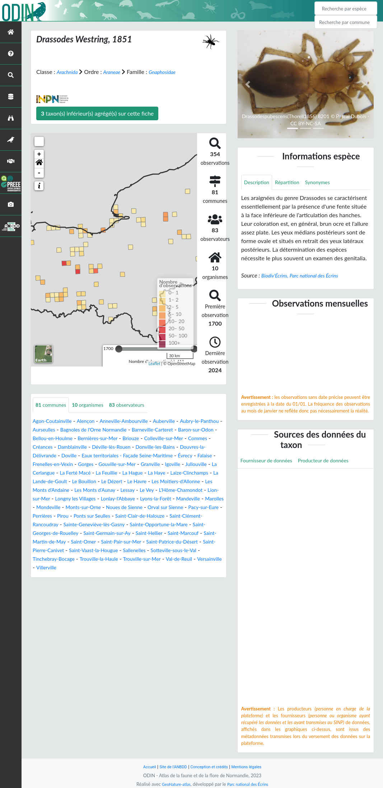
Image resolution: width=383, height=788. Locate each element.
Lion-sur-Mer (84, 507)
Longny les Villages (128, 507)
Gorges (200, 464)
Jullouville (143, 473)
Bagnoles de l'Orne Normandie (128, 430)
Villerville (95, 585)
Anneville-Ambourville (136, 421)
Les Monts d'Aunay (104, 499)
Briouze (190, 438)
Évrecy (103, 464)
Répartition (293, 182)
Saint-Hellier (134, 550)
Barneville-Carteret (196, 430)
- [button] (39, 173)
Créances (121, 447)
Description (258, 182)
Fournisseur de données (270, 462)
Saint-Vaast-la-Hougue (120, 568)
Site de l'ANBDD (169, 766)
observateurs (139, 405)
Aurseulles (72, 430)
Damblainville (155, 447)
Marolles (101, 516)
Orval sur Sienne (75, 525)
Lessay (141, 499)
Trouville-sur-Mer (176, 576)
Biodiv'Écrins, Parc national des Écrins (305, 276)
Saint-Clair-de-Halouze (83, 533)
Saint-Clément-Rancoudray (151, 533)
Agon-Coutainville (55, 421)
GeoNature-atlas (173, 784)
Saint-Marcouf (173, 550)
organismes (95, 405)
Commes (93, 447)
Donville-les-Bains (59, 456)
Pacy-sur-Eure (118, 525)
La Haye (121, 482)
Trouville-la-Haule (127, 576)
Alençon (93, 421)
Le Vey (162, 499)
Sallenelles (167, 568)
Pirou (175, 525)
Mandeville (71, 516)
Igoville (117, 473)
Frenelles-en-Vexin (162, 464)
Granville (92, 473)
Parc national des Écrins (250, 784)
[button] (39, 163)
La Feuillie (64, 482)
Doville (158, 456)
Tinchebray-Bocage (76, 576)
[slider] (118, 349)
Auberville (182, 421)
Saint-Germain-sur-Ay (86, 550)
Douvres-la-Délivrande (115, 456)
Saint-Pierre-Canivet (61, 568)
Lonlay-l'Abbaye (177, 507)
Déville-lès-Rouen (199, 447)
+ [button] (39, 154)
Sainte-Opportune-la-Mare (124, 542)
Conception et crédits (210, 766)
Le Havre (125, 490)
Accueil (142, 766)
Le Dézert (97, 490)
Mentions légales (252, 766)
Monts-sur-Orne (170, 516)
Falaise (125, 464)
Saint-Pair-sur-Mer (133, 559)
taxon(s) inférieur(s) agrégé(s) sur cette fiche (97, 113)
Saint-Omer (90, 559)
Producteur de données (335, 462)
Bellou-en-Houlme (102, 438)
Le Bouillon (66, 490)
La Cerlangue (176, 473)
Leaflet (154, 363)
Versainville (64, 585)
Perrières (152, 525)
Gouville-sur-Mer (54, 473)
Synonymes (327, 182)
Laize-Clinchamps (157, 482)
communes (53, 405)
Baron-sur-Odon (53, 438)
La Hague (93, 482)
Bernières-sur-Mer (153, 438)
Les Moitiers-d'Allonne (169, 490)
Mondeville (131, 516)
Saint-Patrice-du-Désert (191, 559)
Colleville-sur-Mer (55, 447)
